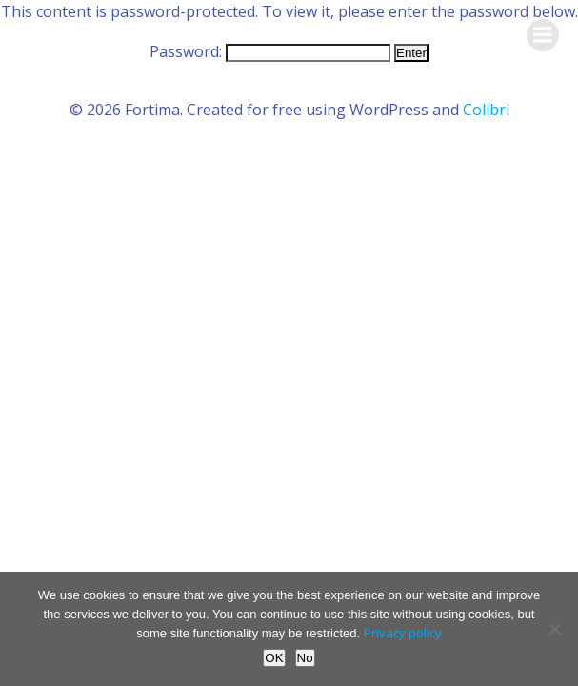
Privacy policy (403, 632)
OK (274, 658)
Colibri (486, 109)
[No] (554, 628)
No (305, 658)
